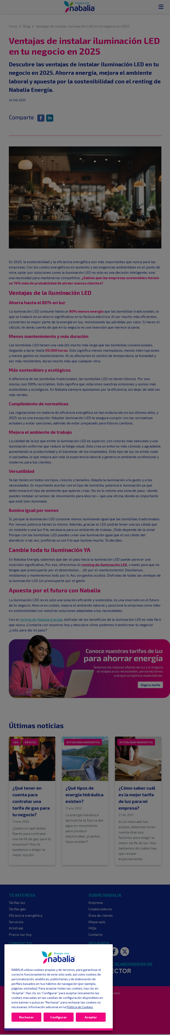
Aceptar (91, 1017)
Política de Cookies (80, 1007)
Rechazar (26, 1017)
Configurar (58, 1017)
